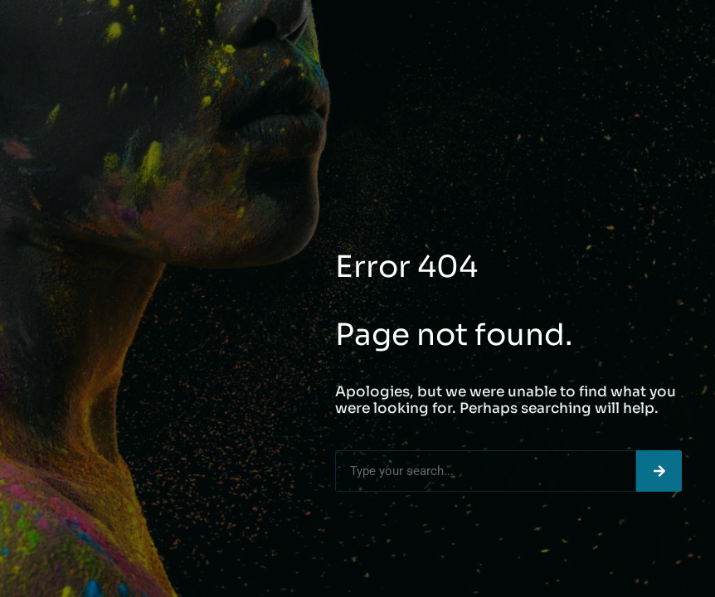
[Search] (659, 471)
